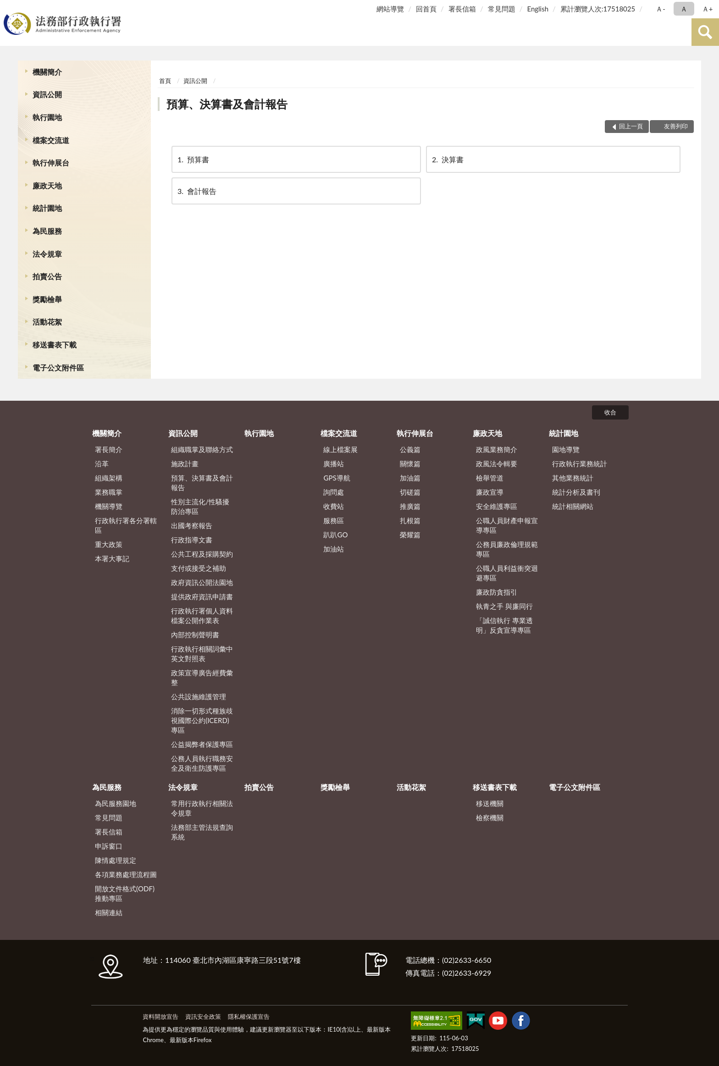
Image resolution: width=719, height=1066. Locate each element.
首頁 (165, 80)
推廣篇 (410, 506)
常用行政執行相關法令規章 (202, 808)
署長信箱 (462, 9)
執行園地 (47, 117)
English (537, 9)
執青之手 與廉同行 (504, 606)
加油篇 (410, 478)
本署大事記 (112, 558)
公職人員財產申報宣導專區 (507, 525)
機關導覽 (108, 506)
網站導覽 (390, 9)
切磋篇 (410, 492)
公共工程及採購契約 (202, 554)
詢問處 (333, 492)
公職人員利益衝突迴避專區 (507, 573)
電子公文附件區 (58, 367)
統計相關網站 (572, 506)
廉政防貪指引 (496, 592)
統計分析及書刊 (576, 492)
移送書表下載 (55, 344)
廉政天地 (47, 185)
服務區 (333, 520)
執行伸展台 (51, 162)
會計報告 (196, 191)
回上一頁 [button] (631, 126)
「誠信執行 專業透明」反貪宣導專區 (504, 625)
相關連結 (108, 912)
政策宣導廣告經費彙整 (202, 677)
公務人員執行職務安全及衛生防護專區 (202, 763)
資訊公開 (47, 94)
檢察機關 (489, 817)
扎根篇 (410, 520)
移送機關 (489, 803)
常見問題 (501, 9)
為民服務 (47, 230)
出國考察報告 (191, 525)
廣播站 (333, 463)
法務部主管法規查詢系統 (202, 832)
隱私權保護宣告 (249, 1016)
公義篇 (410, 449)
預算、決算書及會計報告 (227, 103)
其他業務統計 (572, 478)
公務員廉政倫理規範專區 (507, 549)
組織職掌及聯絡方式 (202, 449)
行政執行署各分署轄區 (126, 525)
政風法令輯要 (496, 463)
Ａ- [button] (660, 9)
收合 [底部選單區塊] (610, 412)
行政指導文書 (191, 540)
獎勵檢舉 (47, 299)
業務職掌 (108, 492)
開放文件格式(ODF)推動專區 (125, 893)
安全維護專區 (496, 506)
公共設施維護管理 (198, 696)
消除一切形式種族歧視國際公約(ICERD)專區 (202, 720)
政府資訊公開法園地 (202, 582)
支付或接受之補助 (198, 568)
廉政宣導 (489, 492)
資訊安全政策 (203, 1016)
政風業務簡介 (496, 449)
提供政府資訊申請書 (202, 596)
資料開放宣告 (160, 1016)
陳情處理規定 (115, 860)
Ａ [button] (683, 9)
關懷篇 (410, 463)
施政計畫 (185, 463)
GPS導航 (336, 478)
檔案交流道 (51, 140)
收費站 (333, 506)
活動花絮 (47, 321)
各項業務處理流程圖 (126, 874)
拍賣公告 (47, 276)
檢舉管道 (489, 478)
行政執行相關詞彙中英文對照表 (202, 654)
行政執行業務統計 (579, 463)
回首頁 (426, 9)
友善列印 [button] (676, 126)
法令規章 (47, 253)
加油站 (333, 549)
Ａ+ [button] (707, 9)
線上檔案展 (340, 449)
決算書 (447, 159)
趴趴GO (335, 534)
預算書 (192, 159)
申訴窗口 (108, 846)
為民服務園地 (115, 803)
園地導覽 (566, 449)
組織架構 (108, 478)
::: (8, 8)
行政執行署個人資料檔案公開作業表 (202, 615)
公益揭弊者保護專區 (202, 744)
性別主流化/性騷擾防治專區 (200, 506)
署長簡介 (108, 449)
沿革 (102, 463)
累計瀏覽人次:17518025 (597, 9)
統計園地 (47, 208)
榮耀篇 (410, 534)
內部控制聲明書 (195, 634)
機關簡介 (47, 71)
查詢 (705, 32)
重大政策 (108, 544)
